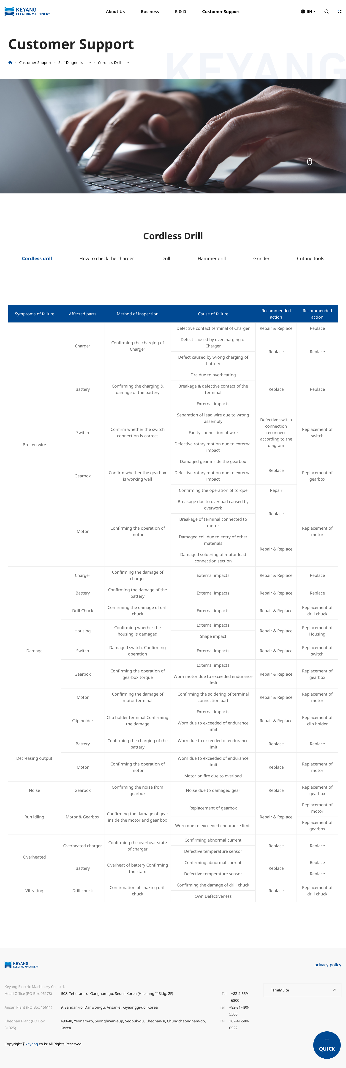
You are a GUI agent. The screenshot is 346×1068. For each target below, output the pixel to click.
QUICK (327, 1048)
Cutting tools (310, 258)
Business (150, 11)
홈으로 (10, 62)
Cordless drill (37, 258)
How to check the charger (106, 258)
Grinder (261, 258)
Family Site (280, 990)
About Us (115, 11)
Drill (165, 258)
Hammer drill (212, 258)
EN (309, 11)
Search (326, 11)
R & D (180, 11)
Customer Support (221, 11)
